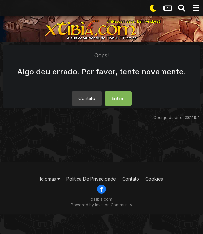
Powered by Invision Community (101, 204)
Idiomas (50, 179)
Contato (86, 98)
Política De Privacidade (91, 179)
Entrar (118, 98)
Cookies (154, 179)
